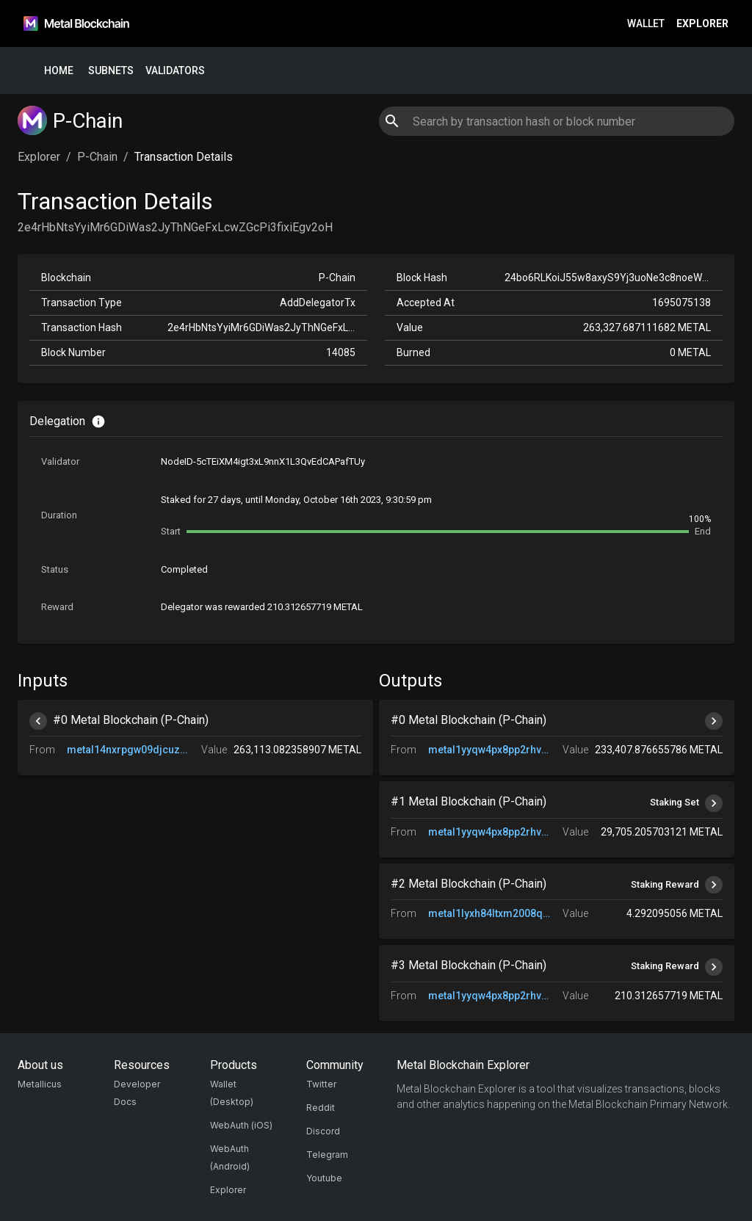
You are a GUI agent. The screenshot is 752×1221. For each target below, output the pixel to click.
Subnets (111, 70)
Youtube (324, 1178)
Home (58, 70)
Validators (175, 70)
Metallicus (40, 1084)
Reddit (320, 1107)
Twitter (321, 1084)
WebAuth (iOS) (241, 1125)
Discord (323, 1131)
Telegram (327, 1154)
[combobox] (556, 121)
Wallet (645, 23)
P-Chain (97, 157)
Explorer (702, 23)
